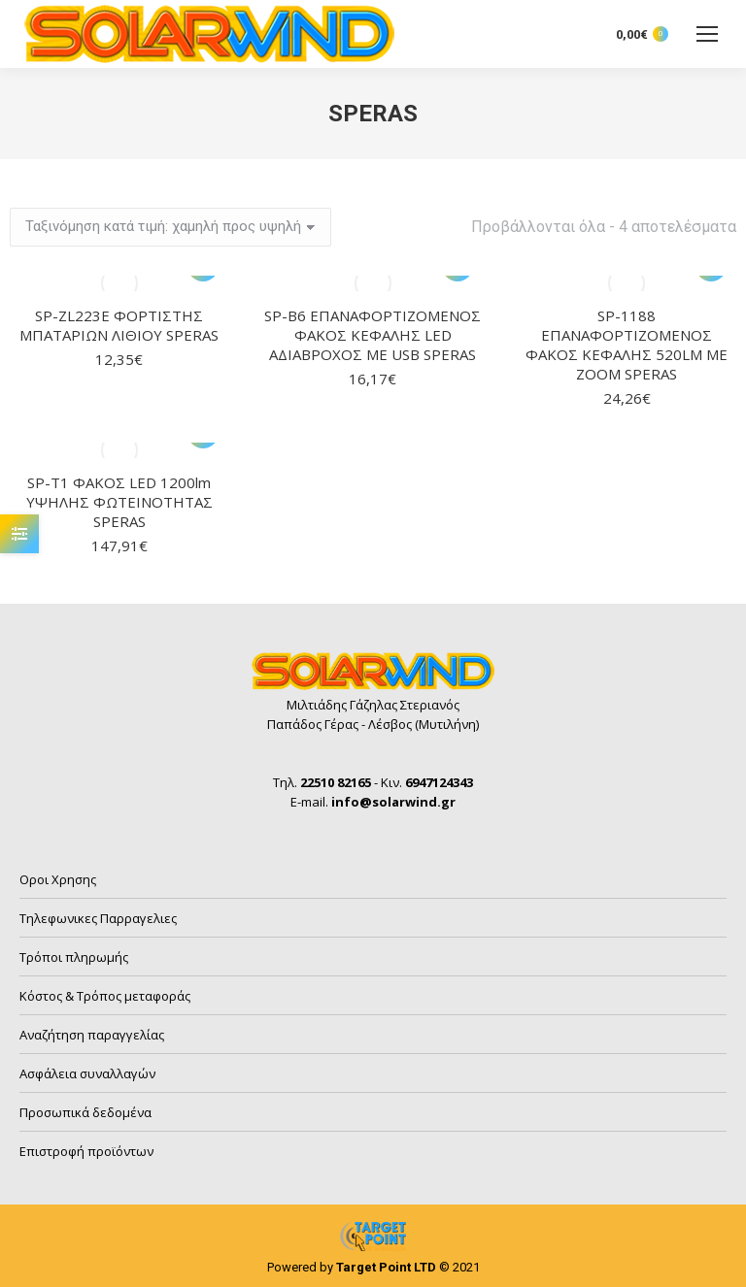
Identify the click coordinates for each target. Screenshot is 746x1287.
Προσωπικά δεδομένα (85, 1112)
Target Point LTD (386, 1267)
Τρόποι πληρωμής (73, 957)
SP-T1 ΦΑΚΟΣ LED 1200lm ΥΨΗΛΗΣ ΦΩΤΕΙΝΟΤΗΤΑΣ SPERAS (119, 502)
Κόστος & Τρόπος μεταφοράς (104, 996)
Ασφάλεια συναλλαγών (87, 1073)
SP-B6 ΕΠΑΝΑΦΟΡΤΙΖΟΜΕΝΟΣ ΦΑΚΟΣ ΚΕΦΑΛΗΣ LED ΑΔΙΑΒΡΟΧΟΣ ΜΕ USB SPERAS (372, 335)
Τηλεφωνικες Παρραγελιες (98, 918)
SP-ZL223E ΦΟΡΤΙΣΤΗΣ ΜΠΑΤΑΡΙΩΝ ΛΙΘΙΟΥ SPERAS (119, 325)
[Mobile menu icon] (707, 34)
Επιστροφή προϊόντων (86, 1151)
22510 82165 (335, 782)
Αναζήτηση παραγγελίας (91, 1034)
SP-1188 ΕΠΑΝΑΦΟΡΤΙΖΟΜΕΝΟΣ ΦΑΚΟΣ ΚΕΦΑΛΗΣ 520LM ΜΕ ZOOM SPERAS (627, 344)
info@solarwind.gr (393, 801)
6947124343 (439, 782)
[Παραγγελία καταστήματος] (170, 227)
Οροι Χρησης (57, 879)
